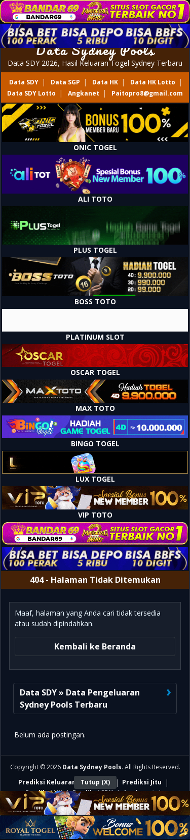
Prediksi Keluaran (47, 782)
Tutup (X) (95, 782)
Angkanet (83, 93)
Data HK (105, 82)
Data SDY (24, 82)
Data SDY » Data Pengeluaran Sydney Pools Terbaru (80, 698)
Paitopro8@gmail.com (147, 93)
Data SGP (65, 82)
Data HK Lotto (152, 82)
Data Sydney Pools (95, 50)
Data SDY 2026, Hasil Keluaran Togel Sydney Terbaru (95, 63)
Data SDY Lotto (31, 93)
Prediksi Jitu (142, 782)
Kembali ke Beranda (95, 646)
